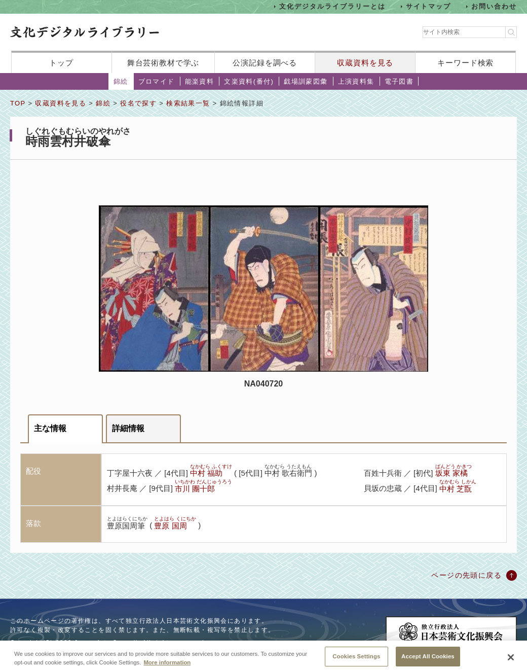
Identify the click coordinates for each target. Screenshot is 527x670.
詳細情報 (128, 428)
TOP (17, 103)
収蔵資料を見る (365, 62)
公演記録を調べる (265, 62)
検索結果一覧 (188, 103)
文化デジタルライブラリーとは (332, 6)
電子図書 (399, 81)
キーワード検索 (465, 62)
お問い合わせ (494, 6)
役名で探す (138, 103)
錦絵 (121, 81)
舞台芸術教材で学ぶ (163, 62)
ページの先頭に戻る (466, 575)
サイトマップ (428, 6)
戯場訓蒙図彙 (305, 81)
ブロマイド (156, 81)
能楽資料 (199, 81)
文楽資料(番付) (249, 81)
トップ (61, 62)
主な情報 (50, 428)
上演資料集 (356, 81)
